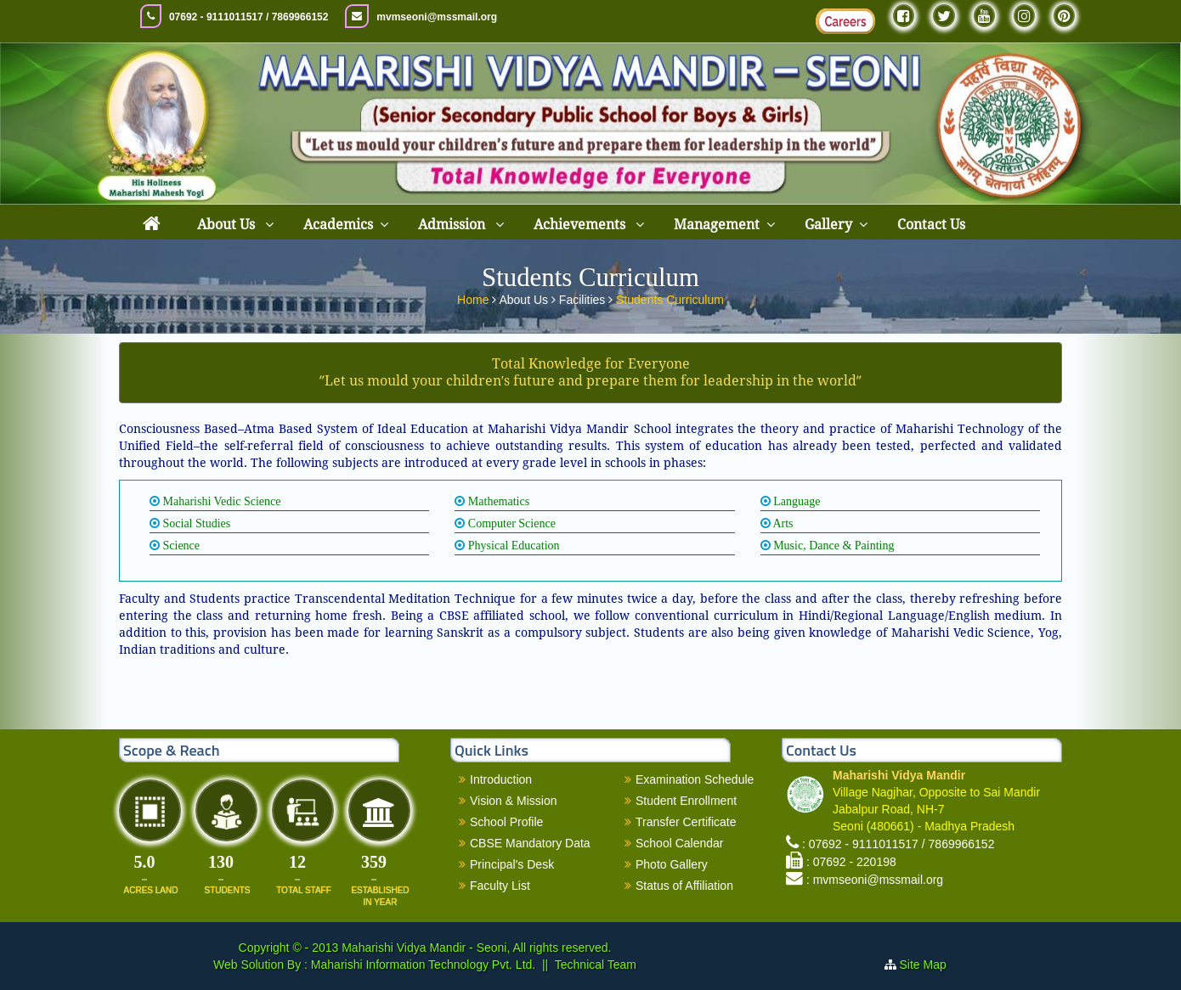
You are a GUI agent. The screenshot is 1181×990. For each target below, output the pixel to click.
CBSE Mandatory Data (530, 843)
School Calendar (680, 843)
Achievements (581, 225)
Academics (338, 225)
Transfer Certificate (686, 822)
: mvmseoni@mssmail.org (874, 879)
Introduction (501, 779)
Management (717, 225)
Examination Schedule (695, 779)
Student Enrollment (686, 800)
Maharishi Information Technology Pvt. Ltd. (421, 964)
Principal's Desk (512, 864)
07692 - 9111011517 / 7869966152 (249, 17)
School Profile (506, 822)
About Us (227, 225)
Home (474, 297)
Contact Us (931, 225)
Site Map (930, 964)
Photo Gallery (672, 864)
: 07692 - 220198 (851, 862)
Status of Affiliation (684, 885)
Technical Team (595, 964)
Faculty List (500, 885)
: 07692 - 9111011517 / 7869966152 (898, 844)
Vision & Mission (513, 800)
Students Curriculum (670, 297)
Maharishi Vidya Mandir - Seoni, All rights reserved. (476, 947)
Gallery (828, 225)
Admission (453, 225)
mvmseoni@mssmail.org (436, 17)
